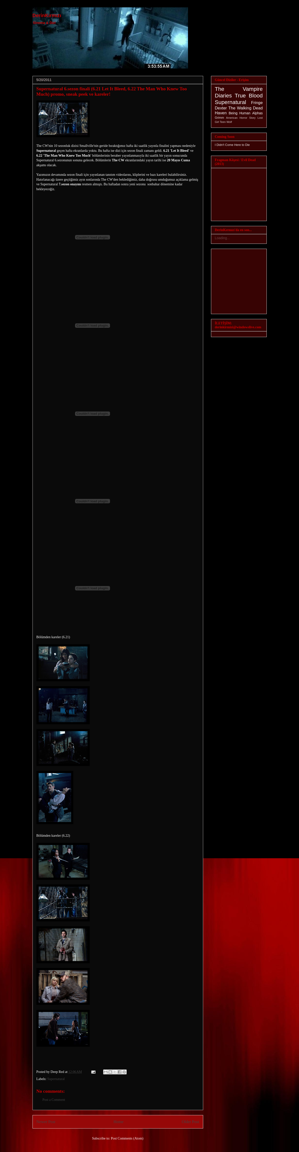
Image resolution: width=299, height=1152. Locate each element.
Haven (221, 113)
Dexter (221, 108)
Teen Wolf (226, 121)
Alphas (257, 113)
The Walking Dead (245, 108)
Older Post (190, 1121)
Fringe (257, 102)
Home (118, 1121)
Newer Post (45, 1121)
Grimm (219, 117)
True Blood (249, 96)
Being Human (239, 113)
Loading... (222, 238)
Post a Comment (54, 1100)
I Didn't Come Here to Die (232, 145)
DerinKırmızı (47, 15)
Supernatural (56, 1079)
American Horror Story (241, 117)
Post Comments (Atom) (127, 1138)
